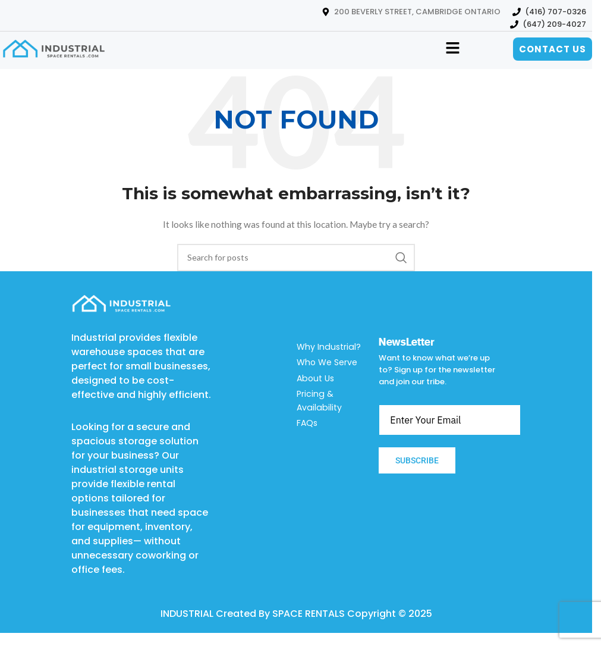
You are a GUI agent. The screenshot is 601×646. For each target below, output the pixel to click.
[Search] (296, 257)
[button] (452, 49)
